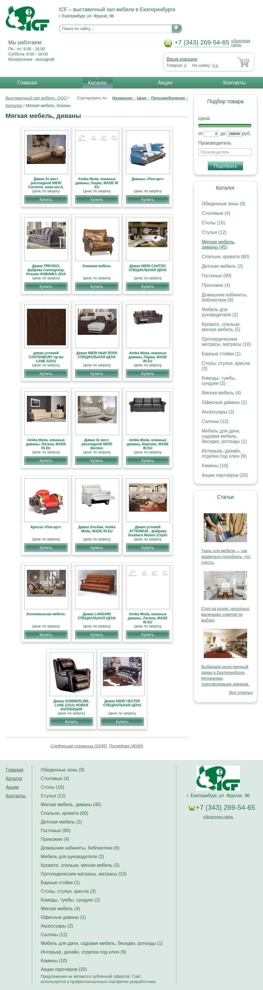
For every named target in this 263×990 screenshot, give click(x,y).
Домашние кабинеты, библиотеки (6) (225, 297)
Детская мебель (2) (222, 266)
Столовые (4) (216, 213)
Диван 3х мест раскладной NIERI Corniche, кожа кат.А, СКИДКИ (46, 185)
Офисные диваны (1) (224, 402)
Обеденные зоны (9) (223, 203)
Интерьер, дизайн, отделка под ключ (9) (224, 453)
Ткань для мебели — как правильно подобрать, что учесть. (225, 556)
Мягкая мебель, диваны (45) (218, 244)
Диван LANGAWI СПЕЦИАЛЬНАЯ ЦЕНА (97, 616)
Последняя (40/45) (126, 746)
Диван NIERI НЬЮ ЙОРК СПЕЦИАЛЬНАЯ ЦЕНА (96, 355)
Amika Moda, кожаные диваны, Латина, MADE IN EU (46, 444)
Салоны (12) (215, 421)
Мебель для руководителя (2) (220, 312)
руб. (246, 133)
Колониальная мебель (46, 614)
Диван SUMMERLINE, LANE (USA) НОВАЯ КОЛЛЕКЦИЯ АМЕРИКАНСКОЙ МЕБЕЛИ (71, 709)
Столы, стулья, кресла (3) (68, 891)
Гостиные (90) (216, 275)
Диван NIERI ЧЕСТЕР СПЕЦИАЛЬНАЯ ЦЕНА (122, 703)
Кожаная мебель (97, 266)
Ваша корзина (181, 59)
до (223, 133)
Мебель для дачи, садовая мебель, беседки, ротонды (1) (224, 436)
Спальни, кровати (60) (225, 256)
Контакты (234, 83)
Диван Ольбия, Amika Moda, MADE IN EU (96, 529)
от (200, 133)
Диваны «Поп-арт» (148, 179)
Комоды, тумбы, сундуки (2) (219, 381)
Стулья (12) (214, 232)
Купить (46, 199)
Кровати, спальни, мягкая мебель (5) (221, 327)
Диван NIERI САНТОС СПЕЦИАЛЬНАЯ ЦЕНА (148, 268)
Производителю (169, 98)
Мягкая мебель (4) (221, 392)
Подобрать (225, 166)
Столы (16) (213, 222)
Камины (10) (215, 465)
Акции (165, 83)
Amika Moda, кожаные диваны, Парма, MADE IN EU (147, 357)
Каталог (97, 83)
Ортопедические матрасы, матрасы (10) (226, 342)
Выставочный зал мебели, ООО (36, 98)
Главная (27, 83)
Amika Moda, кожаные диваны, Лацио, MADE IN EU (96, 183)
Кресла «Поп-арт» (46, 527)
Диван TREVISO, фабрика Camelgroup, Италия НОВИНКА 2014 (46, 270)
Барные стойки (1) (221, 353)
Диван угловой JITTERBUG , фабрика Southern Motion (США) (147, 531)
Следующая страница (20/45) (79, 746)
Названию (124, 98)
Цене (143, 98)
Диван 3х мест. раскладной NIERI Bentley (97, 444)
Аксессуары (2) (218, 411)
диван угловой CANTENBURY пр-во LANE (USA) (46, 357)
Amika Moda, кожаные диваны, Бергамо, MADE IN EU (147, 444)
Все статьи (241, 692)
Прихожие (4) (216, 285)
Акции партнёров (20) (225, 475)
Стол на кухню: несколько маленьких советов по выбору (225, 614)
